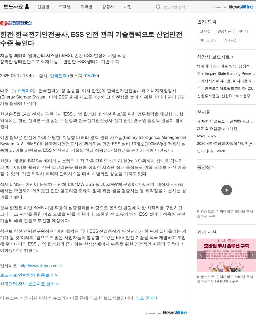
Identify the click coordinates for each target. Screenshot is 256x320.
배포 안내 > (146, 298)
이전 (201, 255)
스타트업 (230, 40)
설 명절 (205, 31)
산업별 (43, 6)
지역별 (87, 6)
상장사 (108, 6)
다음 (251, 255)
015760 (90, 75)
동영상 (204, 167)
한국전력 (58, 75)
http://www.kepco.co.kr (40, 266)
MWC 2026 (206, 136)
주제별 (65, 6)
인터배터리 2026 (211, 151)
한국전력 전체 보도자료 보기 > (29, 284)
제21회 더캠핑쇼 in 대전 (217, 128)
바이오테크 (208, 40)
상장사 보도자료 (213, 57)
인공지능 (224, 31)
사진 (128, 6)
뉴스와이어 (23, 90)
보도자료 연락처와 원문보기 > (28, 275)
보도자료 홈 (16, 6)
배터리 (243, 31)
